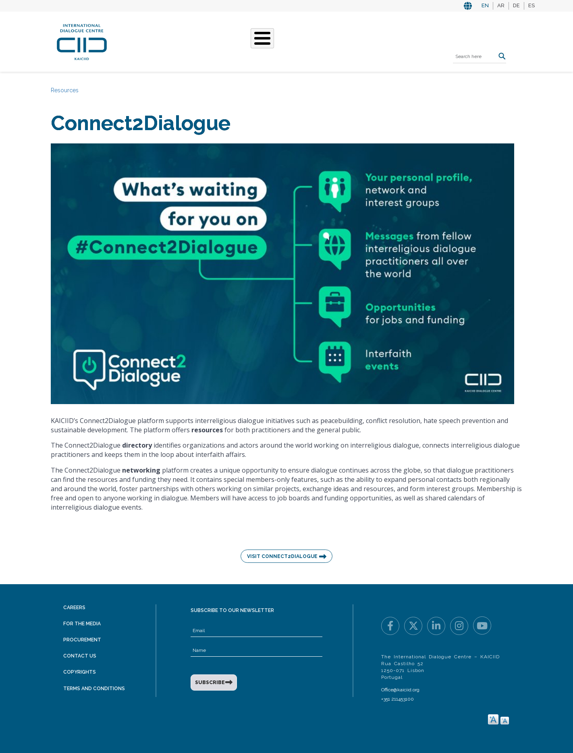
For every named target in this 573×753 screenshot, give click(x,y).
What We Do (235, 40)
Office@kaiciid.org (400, 690)
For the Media (82, 623)
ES (531, 5)
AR (500, 5)
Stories (277, 40)
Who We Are (186, 40)
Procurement (82, 640)
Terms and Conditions (94, 688)
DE (516, 5)
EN (485, 5)
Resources (349, 40)
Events (311, 40)
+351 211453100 (397, 699)
